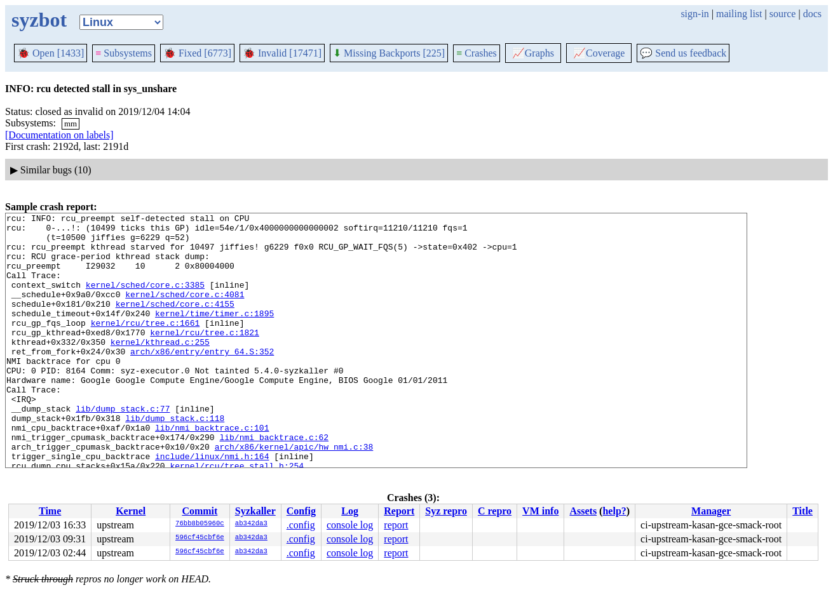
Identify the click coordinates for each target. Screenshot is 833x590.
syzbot (39, 19)
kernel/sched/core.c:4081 (184, 311)
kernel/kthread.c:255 (160, 368)
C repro (494, 511)
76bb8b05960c (199, 524)
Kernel (131, 511)
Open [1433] (50, 53)
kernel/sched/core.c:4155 (175, 322)
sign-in (694, 13)
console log (350, 525)
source (782, 13)
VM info (540, 511)
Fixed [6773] (197, 53)
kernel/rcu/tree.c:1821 (204, 357)
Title (802, 511)
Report (399, 511)
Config (301, 511)
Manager (711, 511)
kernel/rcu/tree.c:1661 (145, 345)
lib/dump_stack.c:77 (123, 448)
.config (301, 525)
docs (812, 13)
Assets (583, 511)
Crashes (476, 53)
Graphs (533, 53)
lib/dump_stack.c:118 (174, 460)
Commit (199, 511)
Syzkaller (255, 511)
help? (614, 511)
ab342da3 (251, 524)
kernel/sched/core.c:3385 (145, 299)
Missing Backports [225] (389, 53)
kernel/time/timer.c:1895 (214, 334)
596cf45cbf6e (199, 537)
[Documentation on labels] (59, 135)
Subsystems (123, 53)
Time (50, 511)
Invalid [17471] (282, 53)
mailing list (739, 13)
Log (349, 511)
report (396, 525)
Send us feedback (683, 53)
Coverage (599, 53)
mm (70, 123)
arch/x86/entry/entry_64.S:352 (202, 380)
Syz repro (446, 511)
